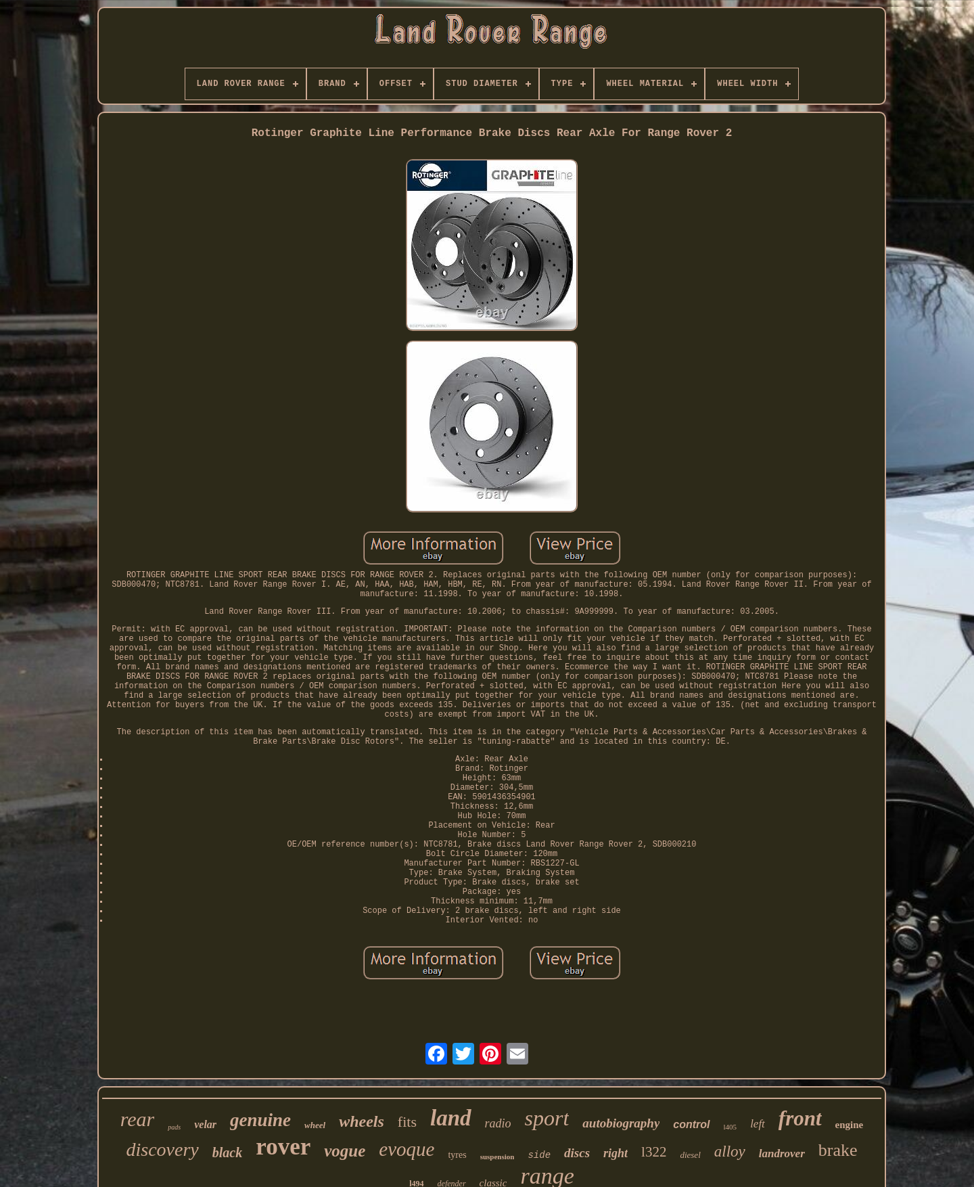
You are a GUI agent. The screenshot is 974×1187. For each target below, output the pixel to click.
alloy (729, 1151)
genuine (260, 1120)
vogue (344, 1151)
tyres (457, 1155)
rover (283, 1147)
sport (547, 1118)
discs (577, 1153)
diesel (690, 1155)
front (800, 1118)
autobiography (620, 1123)
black (227, 1152)
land (450, 1118)
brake (838, 1150)
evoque (406, 1149)
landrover (782, 1153)
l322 (653, 1152)
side (539, 1155)
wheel (314, 1125)
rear (137, 1119)
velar (205, 1124)
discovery (162, 1149)
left (757, 1123)
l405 (730, 1127)
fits (407, 1121)
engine (849, 1124)
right (615, 1153)
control (691, 1124)
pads (174, 1127)
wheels (361, 1121)
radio (498, 1123)
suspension (497, 1156)
